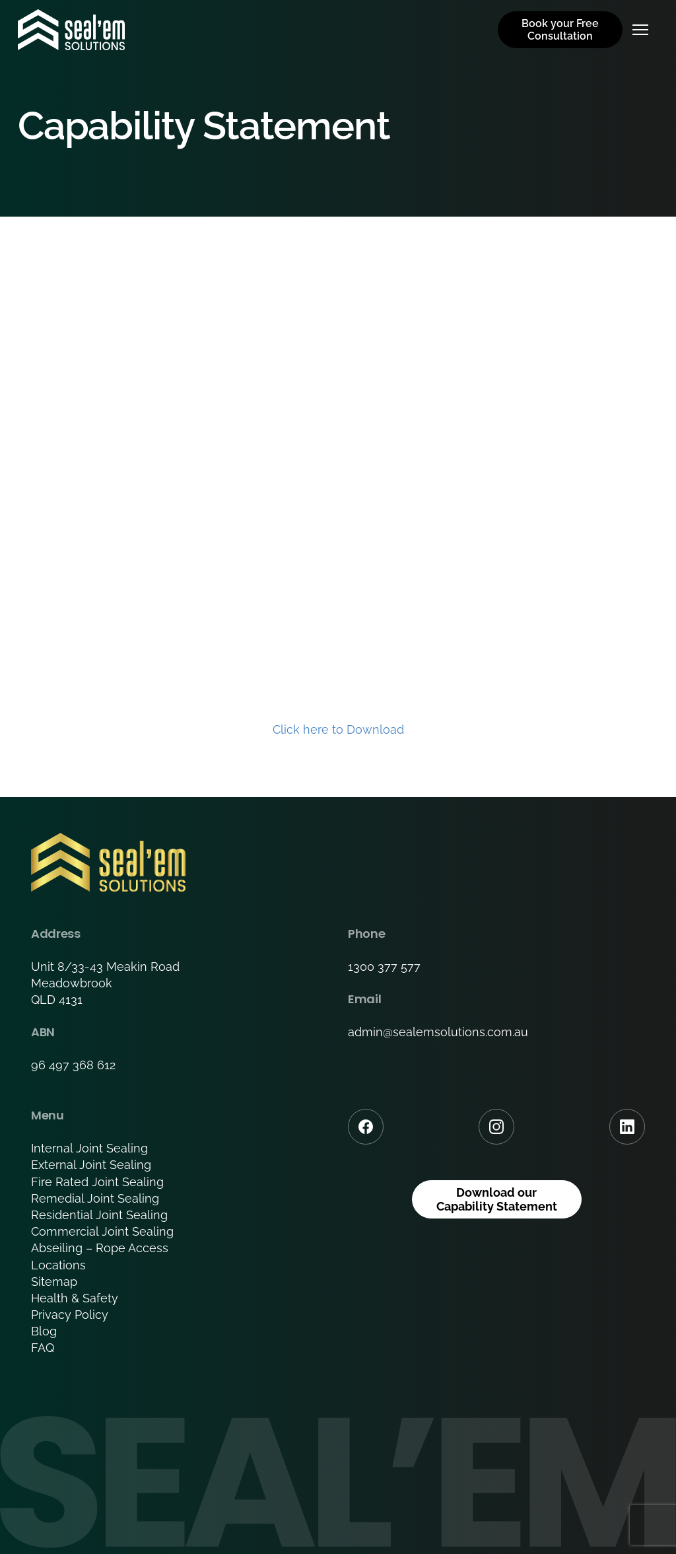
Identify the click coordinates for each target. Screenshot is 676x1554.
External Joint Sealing (91, 1165)
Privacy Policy (69, 1315)
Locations (58, 1265)
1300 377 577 (384, 966)
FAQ (42, 1348)
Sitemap (54, 1282)
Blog (44, 1331)
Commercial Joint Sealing (102, 1231)
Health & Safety (74, 1298)
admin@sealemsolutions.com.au (438, 1032)
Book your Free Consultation (560, 29)
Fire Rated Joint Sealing (97, 1182)
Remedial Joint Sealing (95, 1198)
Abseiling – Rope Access (99, 1248)
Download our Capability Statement (496, 1199)
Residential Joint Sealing (99, 1215)
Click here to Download (338, 729)
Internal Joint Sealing (89, 1148)
